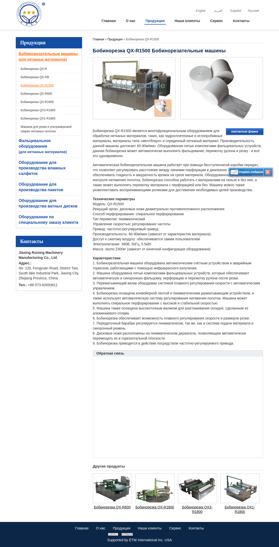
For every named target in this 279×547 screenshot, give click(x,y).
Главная (98, 39)
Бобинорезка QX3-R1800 (38, 110)
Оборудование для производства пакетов (41, 187)
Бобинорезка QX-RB (35, 77)
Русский (253, 11)
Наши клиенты (150, 528)
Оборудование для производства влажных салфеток (42, 168)
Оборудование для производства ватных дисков (48, 203)
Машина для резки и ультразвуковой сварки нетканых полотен (46, 129)
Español (235, 11)
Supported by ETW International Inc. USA (139, 540)
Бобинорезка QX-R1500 (37, 85)
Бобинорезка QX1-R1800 (38, 118)
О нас (100, 528)
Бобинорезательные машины (49, 57)
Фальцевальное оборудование (49, 147)
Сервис (175, 528)
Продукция (33, 42)
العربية (218, 11)
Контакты (31, 241)
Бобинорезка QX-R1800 (37, 102)
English (201, 11)
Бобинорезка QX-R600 (36, 93)
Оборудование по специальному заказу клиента (48, 220)
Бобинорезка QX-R (34, 69)
